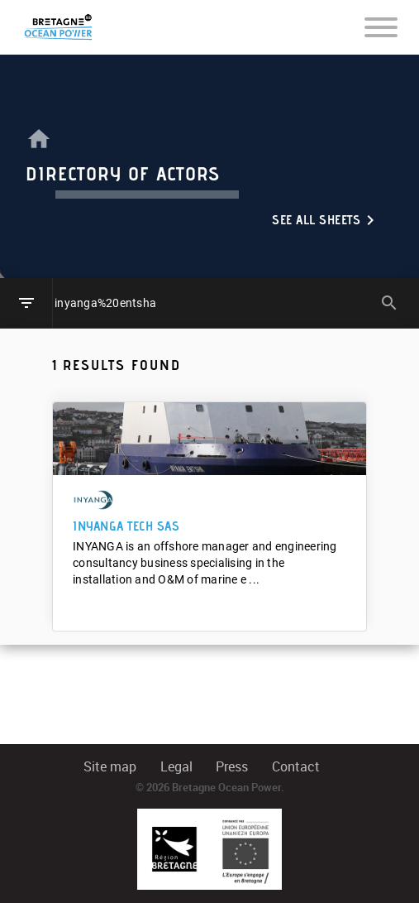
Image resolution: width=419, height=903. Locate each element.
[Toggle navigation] (381, 26)
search (389, 303)
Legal (176, 767)
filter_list (26, 303)
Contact (296, 767)
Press (232, 767)
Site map (109, 767)
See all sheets (326, 220)
